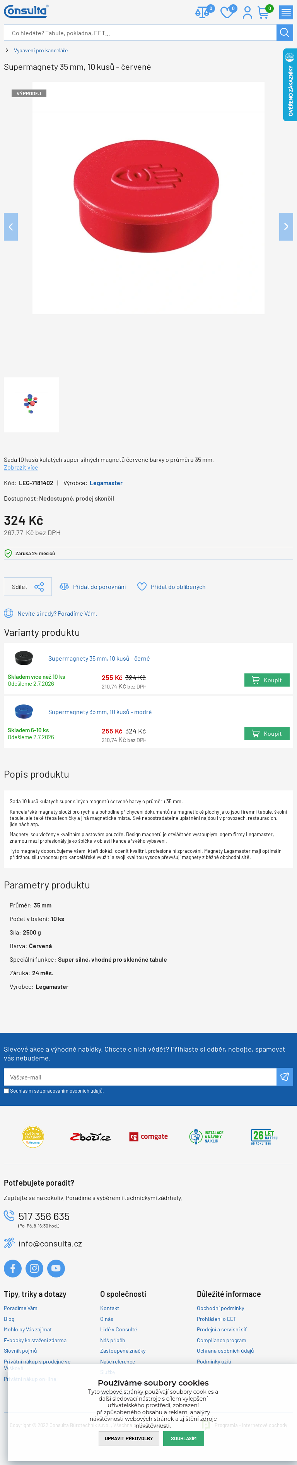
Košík (267, 9)
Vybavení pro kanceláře (41, 50)
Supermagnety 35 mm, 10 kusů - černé (99, 658)
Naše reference (117, 1361)
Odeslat (285, 1077)
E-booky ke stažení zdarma (35, 1340)
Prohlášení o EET (216, 1318)
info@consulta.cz (50, 1243)
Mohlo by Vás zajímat (28, 1329)
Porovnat (208, 9)
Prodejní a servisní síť (222, 1329)
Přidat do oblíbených (178, 586)
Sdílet (19, 586)
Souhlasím (183, 1438)
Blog (9, 1318)
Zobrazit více (21, 467)
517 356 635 (44, 1215)
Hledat (285, 32)
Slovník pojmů (20, 1350)
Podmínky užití (214, 1361)
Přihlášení (247, 12)
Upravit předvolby (129, 1438)
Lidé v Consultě (118, 1329)
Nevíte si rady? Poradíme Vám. (57, 613)
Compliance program (221, 1340)
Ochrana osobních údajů (225, 1350)
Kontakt (109, 1308)
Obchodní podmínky (220, 1308)
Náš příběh (112, 1340)
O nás (106, 1318)
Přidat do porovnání (99, 586)
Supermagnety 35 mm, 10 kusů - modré (100, 711)
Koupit (273, 680)
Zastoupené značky (122, 1350)
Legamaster (106, 482)
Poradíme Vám (21, 1308)
